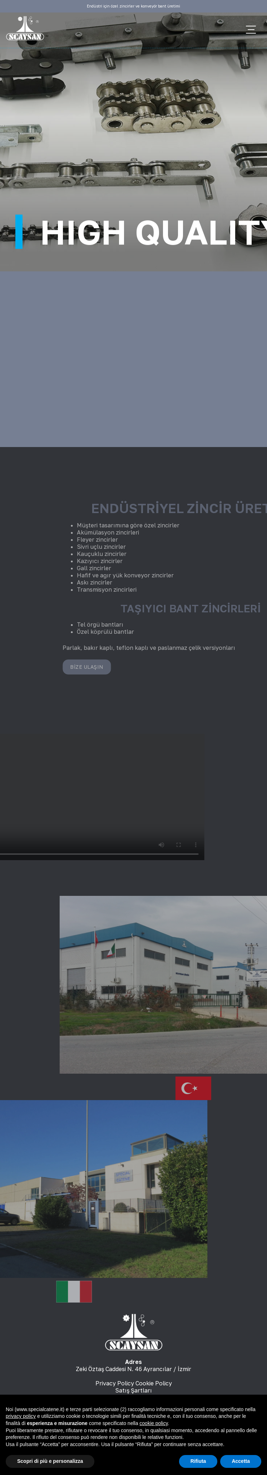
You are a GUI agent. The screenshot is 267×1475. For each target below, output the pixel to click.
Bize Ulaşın (187, 667)
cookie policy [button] (153, 1423)
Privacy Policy (114, 1383)
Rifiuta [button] (198, 1461)
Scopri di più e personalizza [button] (50, 1461)
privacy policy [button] (21, 1416)
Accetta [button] (241, 1461)
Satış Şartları (133, 1390)
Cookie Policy (153, 1383)
